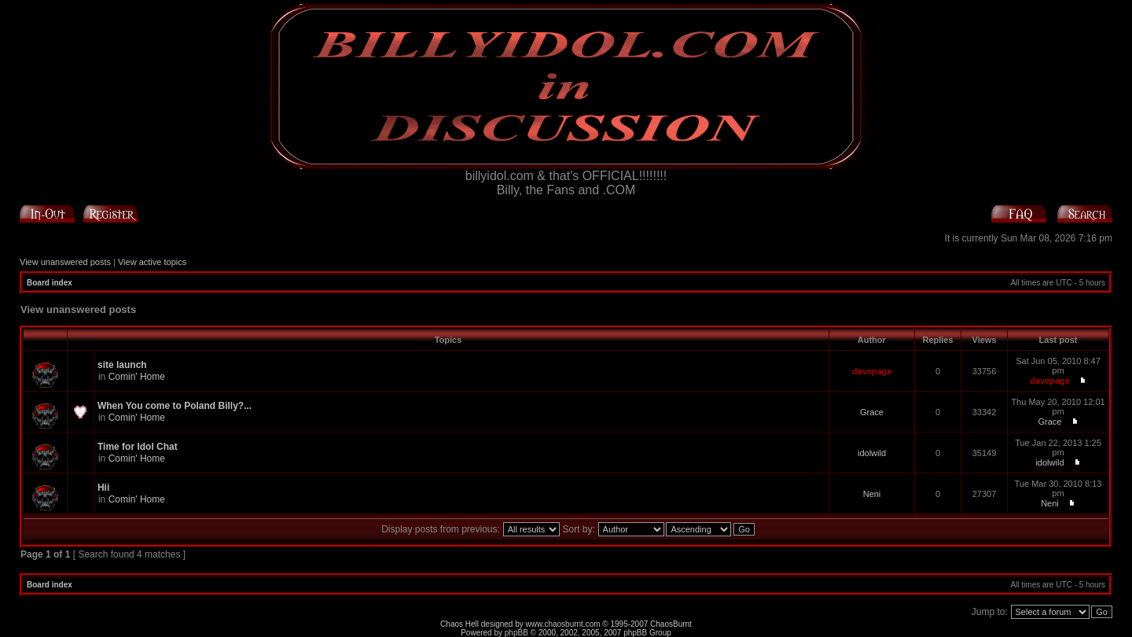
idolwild (872, 453)
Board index (49, 282)
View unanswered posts (65, 262)
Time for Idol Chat (137, 446)
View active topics (152, 262)
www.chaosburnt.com (563, 624)
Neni (872, 494)
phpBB (516, 632)
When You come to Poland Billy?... (174, 405)
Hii (103, 487)
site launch (122, 364)
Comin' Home (136, 376)
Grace (872, 412)
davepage (872, 371)
